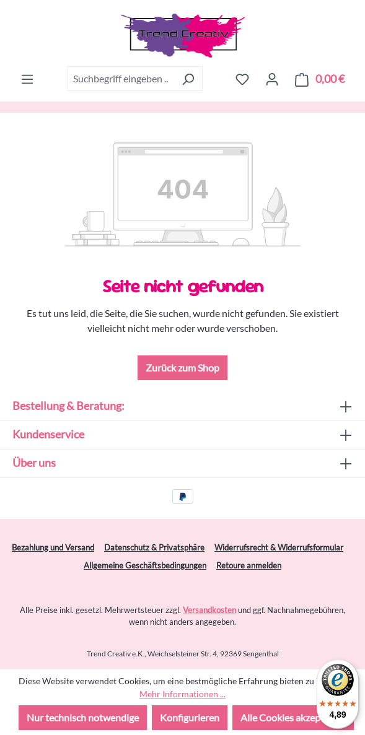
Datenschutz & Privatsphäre (154, 547)
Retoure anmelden (248, 565)
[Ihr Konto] (272, 78)
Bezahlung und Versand (53, 547)
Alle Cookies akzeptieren (293, 717)
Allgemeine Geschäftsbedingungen (145, 565)
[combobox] (120, 78)
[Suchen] (188, 78)
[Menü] (27, 78)
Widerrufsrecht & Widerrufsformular (278, 547)
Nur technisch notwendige (83, 717)
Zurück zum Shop (182, 367)
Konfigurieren (189, 717)
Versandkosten (209, 610)
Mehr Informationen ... (182, 694)
